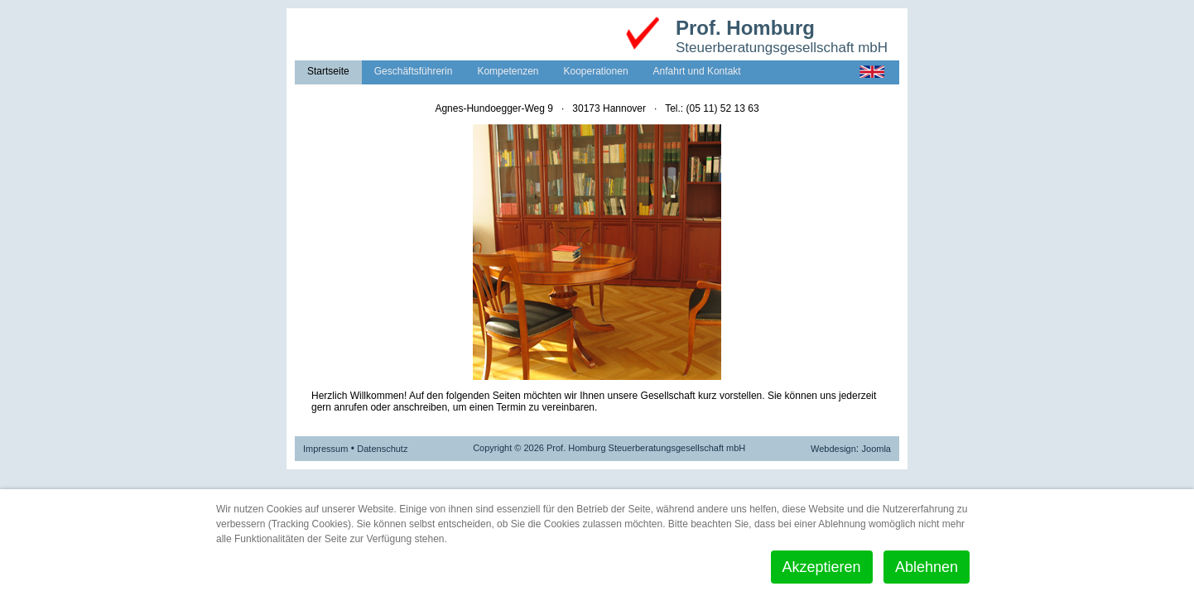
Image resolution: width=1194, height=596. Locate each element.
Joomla (876, 449)
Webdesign (833, 449)
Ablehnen (926, 567)
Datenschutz (382, 449)
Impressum (325, 449)
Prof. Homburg (745, 28)
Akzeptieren (821, 567)
